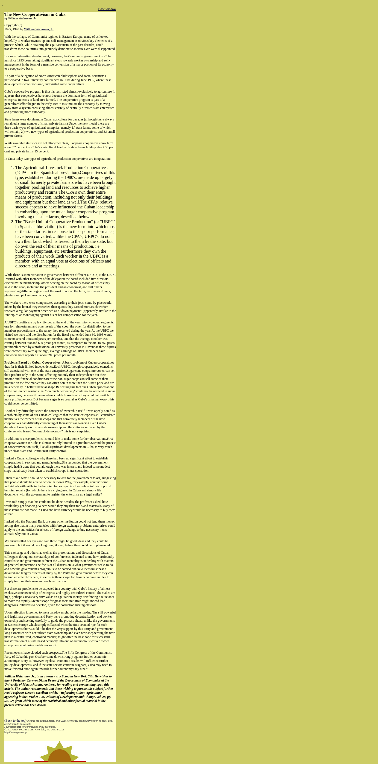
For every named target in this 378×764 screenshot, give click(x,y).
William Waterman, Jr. (39, 29)
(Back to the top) (15, 720)
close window (107, 9)
